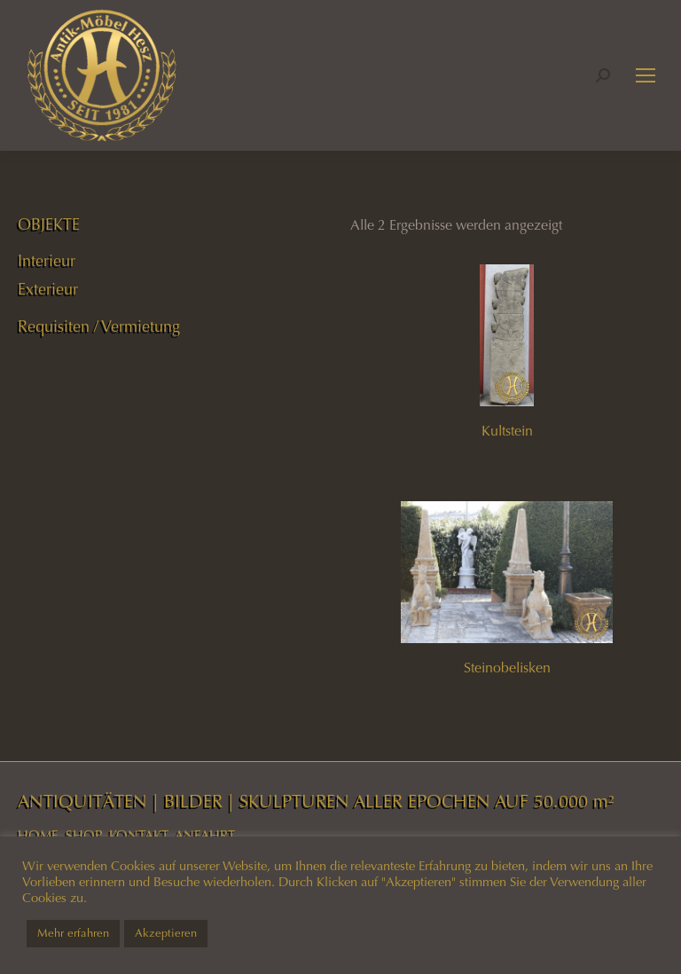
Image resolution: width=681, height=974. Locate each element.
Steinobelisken (507, 667)
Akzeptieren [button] (166, 933)
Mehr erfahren (73, 933)
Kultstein (507, 430)
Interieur (46, 261)
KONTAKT (138, 836)
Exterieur (48, 289)
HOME (38, 836)
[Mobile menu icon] (645, 75)
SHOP (84, 836)
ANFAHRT (205, 836)
